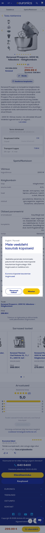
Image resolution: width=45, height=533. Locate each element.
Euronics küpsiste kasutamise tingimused (17, 275)
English (8, 240)
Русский (16, 240)
